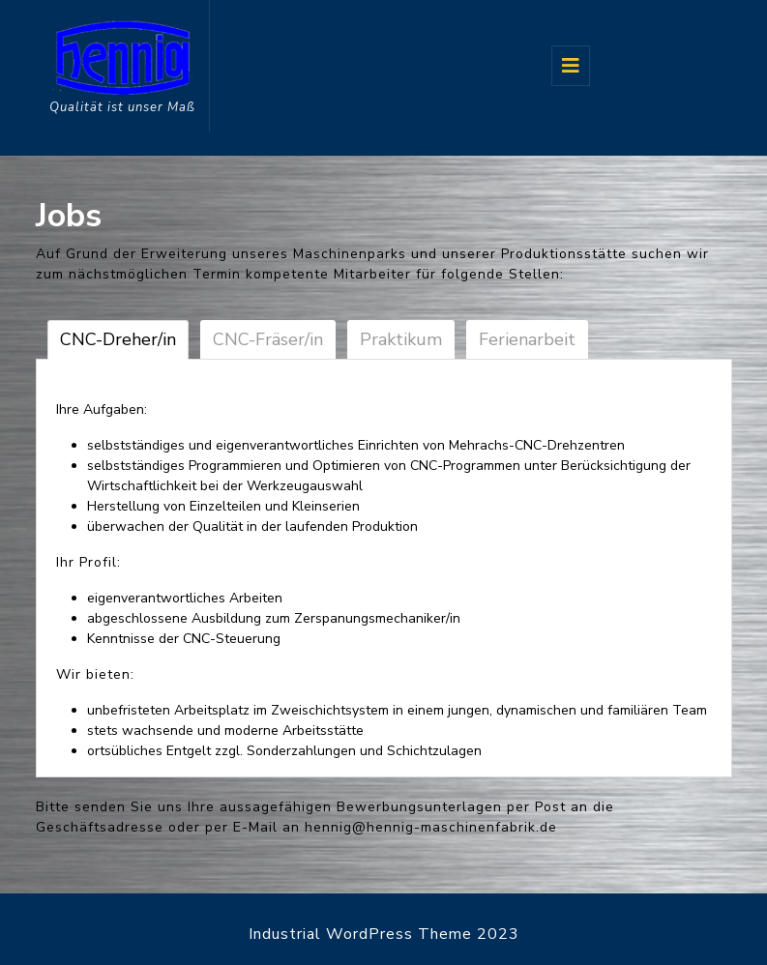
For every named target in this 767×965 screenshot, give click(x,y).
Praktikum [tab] (401, 339)
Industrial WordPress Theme (360, 934)
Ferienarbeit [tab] (527, 339)
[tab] (570, 65)
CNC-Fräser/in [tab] (268, 339)
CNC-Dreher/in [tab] (118, 339)
